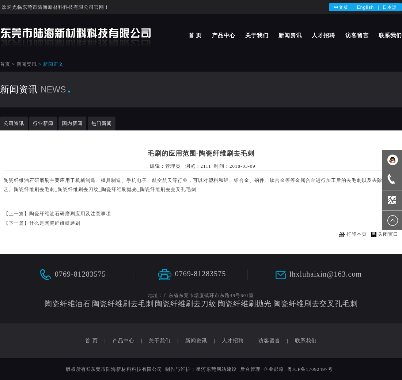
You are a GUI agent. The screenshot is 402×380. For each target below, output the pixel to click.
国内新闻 (72, 123)
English (365, 7)
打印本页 (356, 234)
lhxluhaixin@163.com (325, 274)
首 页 (195, 35)
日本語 (390, 7)
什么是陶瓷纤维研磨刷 (54, 223)
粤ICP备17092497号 (310, 369)
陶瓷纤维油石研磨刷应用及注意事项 (70, 213)
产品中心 (223, 35)
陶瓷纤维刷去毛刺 (34, 189)
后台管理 (250, 369)
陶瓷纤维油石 (19, 180)
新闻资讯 (290, 35)
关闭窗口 (388, 234)
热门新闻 (101, 123)
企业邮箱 (273, 369)
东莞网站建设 (221, 369)
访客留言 (357, 35)
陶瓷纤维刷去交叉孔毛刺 (168, 189)
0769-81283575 (80, 274)
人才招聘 (323, 35)
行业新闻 (43, 123)
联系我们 (390, 35)
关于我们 (257, 35)
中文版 (341, 7)
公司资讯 (14, 123)
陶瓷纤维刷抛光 (119, 189)
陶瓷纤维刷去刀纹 (78, 189)
